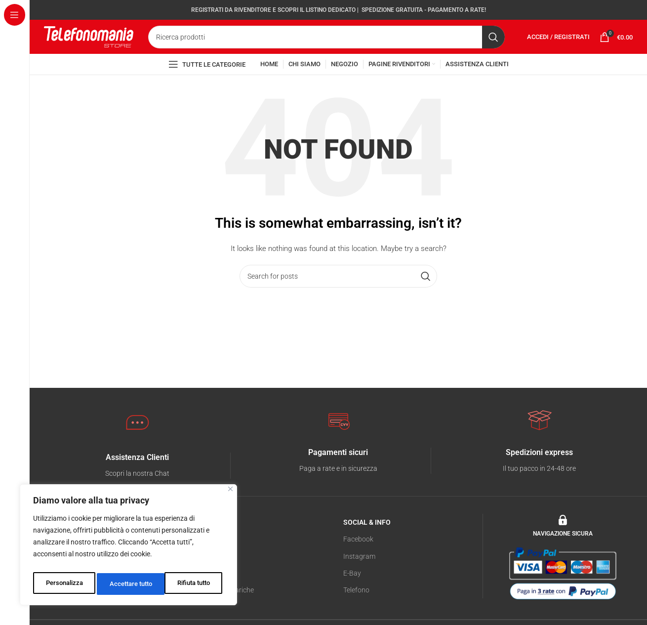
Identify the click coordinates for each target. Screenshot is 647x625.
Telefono (356, 612)
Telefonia (207, 561)
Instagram (359, 578)
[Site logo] (88, 45)
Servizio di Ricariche (224, 612)
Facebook (358, 561)
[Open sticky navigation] (206, 84)
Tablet (203, 578)
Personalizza (62, 584)
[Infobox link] (137, 488)
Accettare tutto (190, 584)
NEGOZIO (208, 544)
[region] (128, 547)
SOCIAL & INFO (367, 544)
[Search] (326, 46)
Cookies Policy (66, 612)
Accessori (208, 595)
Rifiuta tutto (125, 584)
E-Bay (352, 595)
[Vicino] (230, 494)
